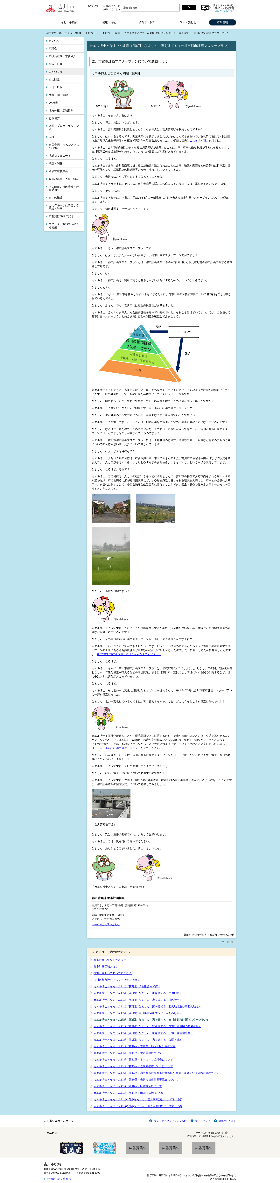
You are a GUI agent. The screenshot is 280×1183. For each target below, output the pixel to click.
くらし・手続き (67, 22)
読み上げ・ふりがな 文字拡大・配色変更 (223, 8)
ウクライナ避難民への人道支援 (64, 225)
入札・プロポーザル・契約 (64, 127)
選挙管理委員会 (58, 171)
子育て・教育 (147, 22)
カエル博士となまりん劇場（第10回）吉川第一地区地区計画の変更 (135, 1046)
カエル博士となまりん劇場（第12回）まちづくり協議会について (133, 1059)
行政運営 (54, 118)
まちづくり (91, 33)
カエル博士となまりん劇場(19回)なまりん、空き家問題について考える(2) (138, 1106)
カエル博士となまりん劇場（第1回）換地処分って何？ (127, 986)
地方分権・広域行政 (61, 110)
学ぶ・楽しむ (188, 22)
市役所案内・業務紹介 (62, 56)
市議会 (53, 48)
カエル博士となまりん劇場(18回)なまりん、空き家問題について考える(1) (138, 1099)
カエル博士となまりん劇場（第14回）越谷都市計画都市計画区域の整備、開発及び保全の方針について (156, 1072)
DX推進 (53, 102)
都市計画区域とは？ (106, 966)
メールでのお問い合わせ (106, 924)
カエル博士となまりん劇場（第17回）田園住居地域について (130, 1092)
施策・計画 (55, 64)
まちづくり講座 (111, 33)
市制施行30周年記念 (61, 216)
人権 (51, 136)
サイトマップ (202, 1120)
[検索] (150, 8)
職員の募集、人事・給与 (64, 178)
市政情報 (222, 22)
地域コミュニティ (60, 155)
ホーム (63, 33)
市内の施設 (55, 197)
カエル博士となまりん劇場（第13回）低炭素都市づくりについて (133, 1066)
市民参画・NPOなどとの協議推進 (64, 146)
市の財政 (54, 79)
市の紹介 (54, 40)
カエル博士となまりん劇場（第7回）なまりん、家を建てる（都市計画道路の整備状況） (147, 1026)
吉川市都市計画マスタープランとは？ (117, 979)
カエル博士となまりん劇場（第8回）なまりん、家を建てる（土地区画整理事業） (143, 1033)
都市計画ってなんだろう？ (110, 959)
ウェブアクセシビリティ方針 (170, 1120)
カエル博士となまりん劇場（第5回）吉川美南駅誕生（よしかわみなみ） (138, 1013)
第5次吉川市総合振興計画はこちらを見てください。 (129, 654)
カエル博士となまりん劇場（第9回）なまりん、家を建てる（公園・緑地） (139, 1039)
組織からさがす (227, 1120)
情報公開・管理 (58, 94)
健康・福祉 (109, 22)
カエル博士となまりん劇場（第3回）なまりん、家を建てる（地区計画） (138, 999)
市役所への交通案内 (59, 1178)
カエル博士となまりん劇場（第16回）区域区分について (128, 1086)
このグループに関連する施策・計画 (64, 207)
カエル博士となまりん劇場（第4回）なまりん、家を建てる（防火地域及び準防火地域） (147, 1006)
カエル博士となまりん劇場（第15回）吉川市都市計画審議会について (136, 1079)
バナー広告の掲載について (210, 1132)
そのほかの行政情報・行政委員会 (64, 188)
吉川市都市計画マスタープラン (119, 748)
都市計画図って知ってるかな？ (113, 973)
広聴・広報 (55, 87)
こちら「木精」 (199, 140)
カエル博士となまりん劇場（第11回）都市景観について (128, 1052)
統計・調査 (55, 163)
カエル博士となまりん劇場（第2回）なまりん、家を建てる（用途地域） (138, 993)
